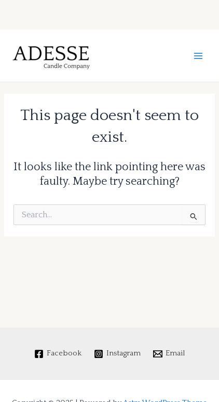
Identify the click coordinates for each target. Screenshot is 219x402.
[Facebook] (58, 354)
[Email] (169, 354)
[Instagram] (117, 354)
